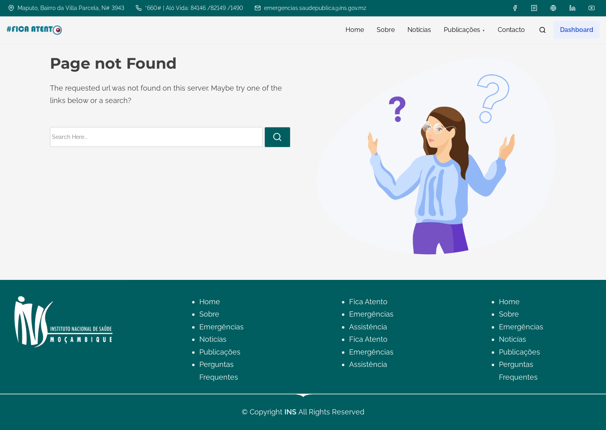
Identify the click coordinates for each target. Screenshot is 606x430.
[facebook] (515, 8)
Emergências (221, 327)
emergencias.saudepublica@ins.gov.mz (310, 8)
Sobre (209, 314)
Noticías (213, 339)
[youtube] (592, 8)
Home (209, 301)
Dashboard (576, 30)
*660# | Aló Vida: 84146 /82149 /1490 (189, 8)
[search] (542, 30)
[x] (553, 8)
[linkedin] (572, 8)
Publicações (219, 352)
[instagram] (534, 8)
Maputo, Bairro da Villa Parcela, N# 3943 (66, 8)
